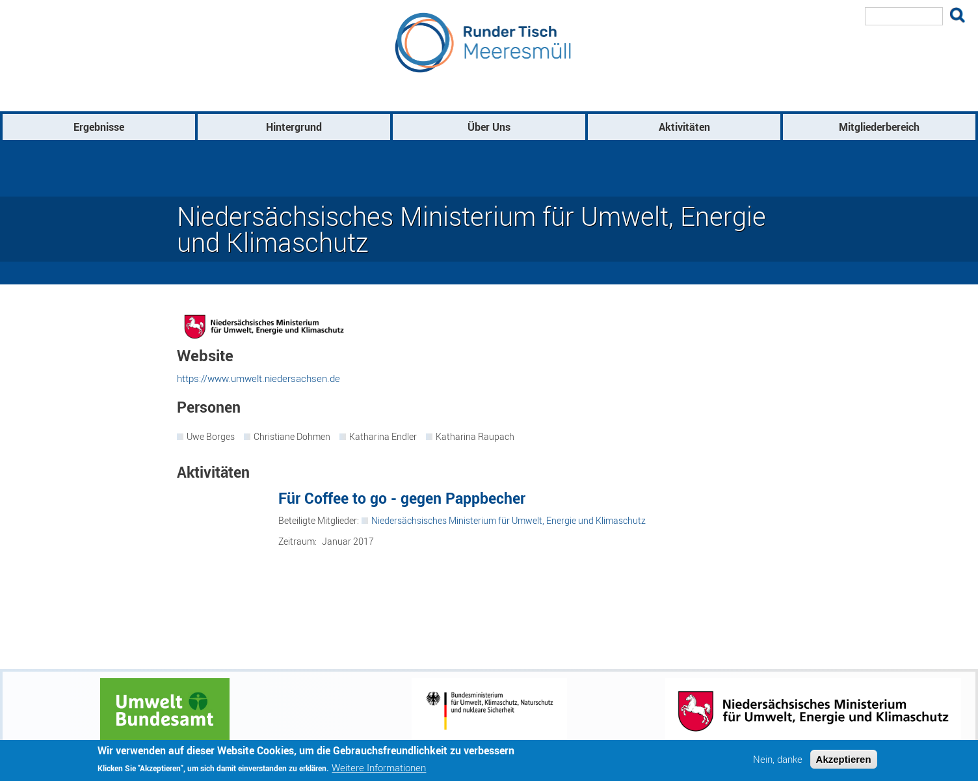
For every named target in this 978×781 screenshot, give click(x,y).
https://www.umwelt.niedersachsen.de (258, 378)
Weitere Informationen (379, 767)
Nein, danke (777, 759)
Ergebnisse (98, 127)
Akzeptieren (843, 759)
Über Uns (489, 127)
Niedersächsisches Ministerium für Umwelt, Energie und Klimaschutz (508, 520)
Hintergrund (294, 127)
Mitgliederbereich (879, 127)
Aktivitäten (684, 127)
